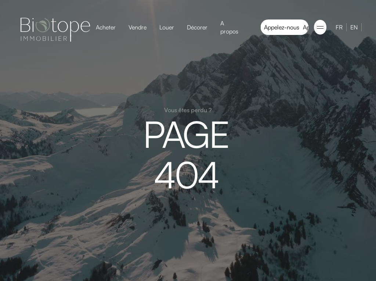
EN (354, 27)
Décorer (197, 27)
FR (339, 27)
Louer (166, 27)
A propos (229, 27)
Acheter (106, 27)
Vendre (138, 27)
